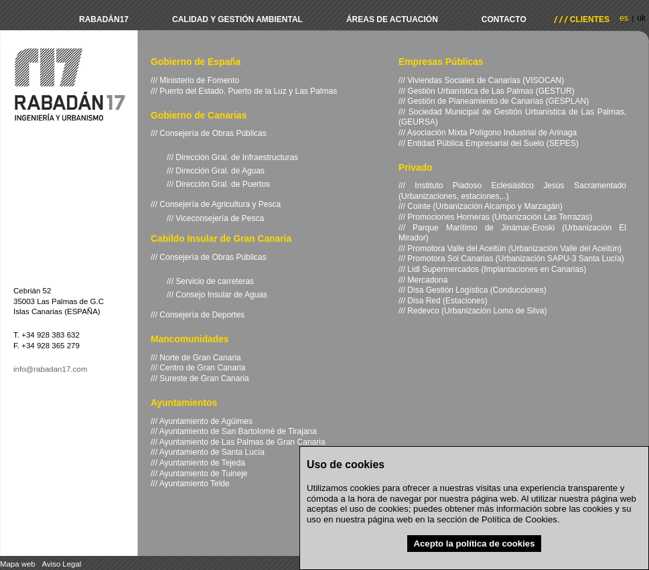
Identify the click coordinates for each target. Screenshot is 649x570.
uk (641, 18)
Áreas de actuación (392, 19)
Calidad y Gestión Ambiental (237, 19)
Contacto (504, 19)
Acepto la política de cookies (473, 544)
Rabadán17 (104, 19)
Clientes (589, 19)
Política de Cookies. (521, 519)
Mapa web (17, 564)
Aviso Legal (62, 564)
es (624, 18)
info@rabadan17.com (50, 369)
